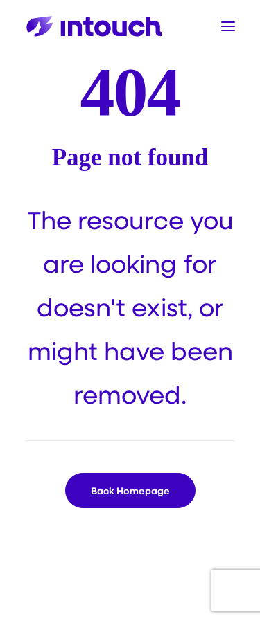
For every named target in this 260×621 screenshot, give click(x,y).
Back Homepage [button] (130, 490)
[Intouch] (94, 26)
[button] (228, 26)
